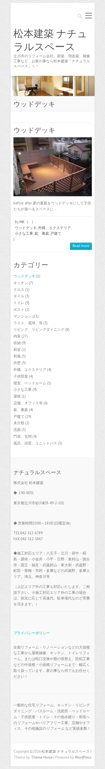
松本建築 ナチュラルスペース (50, 40)
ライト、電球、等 (28, 323)
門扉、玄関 (22, 436)
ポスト (18, 309)
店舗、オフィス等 (28, 403)
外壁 (17, 362)
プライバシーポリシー (31, 633)
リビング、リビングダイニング (38, 329)
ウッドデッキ (34, 130)
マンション (22, 316)
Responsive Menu (88, 16)
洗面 (17, 429)
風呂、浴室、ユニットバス (35, 443)
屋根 (17, 396)
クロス (18, 289)
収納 (17, 343)
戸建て (55, 233)
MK (22, 222)
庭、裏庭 (41, 233)
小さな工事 (24, 233)
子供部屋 (20, 376)
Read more (81, 245)
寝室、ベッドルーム (29, 383)
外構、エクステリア (54, 227)
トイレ (18, 302)
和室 (17, 349)
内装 (17, 336)
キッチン (20, 282)
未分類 (18, 423)
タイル (18, 296)
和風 (17, 356)
